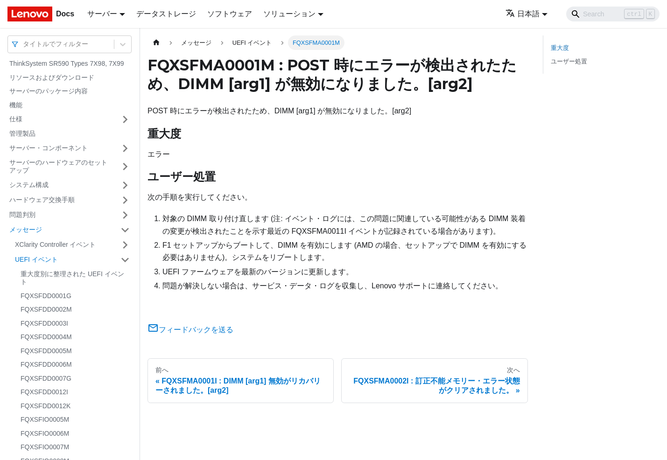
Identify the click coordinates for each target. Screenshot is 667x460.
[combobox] (24, 44)
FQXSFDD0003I (44, 323)
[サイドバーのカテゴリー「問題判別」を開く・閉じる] (125, 215)
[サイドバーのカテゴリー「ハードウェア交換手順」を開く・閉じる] (125, 200)
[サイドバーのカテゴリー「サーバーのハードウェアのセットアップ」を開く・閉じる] (125, 167)
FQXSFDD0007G (46, 378)
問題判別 (22, 214)
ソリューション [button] (289, 14)
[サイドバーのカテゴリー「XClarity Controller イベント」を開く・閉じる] (125, 244)
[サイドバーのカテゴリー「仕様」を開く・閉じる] (125, 119)
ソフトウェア (229, 14)
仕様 (15, 119)
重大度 (560, 47)
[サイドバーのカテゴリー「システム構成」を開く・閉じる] (125, 185)
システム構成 (29, 184)
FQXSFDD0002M (46, 309)
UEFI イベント (36, 259)
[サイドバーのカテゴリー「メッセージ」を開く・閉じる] (125, 230)
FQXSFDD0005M (46, 351)
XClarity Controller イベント (55, 244)
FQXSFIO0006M (45, 433)
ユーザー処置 (569, 61)
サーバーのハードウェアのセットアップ (58, 166)
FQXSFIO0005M (45, 419)
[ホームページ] (156, 42)
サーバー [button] (102, 14)
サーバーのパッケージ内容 (48, 91)
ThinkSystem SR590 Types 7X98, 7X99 (66, 63)
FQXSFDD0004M (46, 337)
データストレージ (166, 14)
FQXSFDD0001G (46, 296)
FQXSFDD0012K (45, 406)
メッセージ (25, 229)
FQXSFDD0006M (46, 364)
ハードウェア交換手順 (42, 199)
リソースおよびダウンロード (51, 77)
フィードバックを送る (190, 330)
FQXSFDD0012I (44, 392)
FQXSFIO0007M (45, 447)
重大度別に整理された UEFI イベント (72, 278)
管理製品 (22, 133)
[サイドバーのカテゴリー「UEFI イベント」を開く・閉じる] (125, 259)
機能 (15, 105)
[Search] (613, 14)
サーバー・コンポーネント (48, 148)
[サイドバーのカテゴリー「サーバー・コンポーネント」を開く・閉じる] (125, 148)
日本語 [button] (523, 14)
